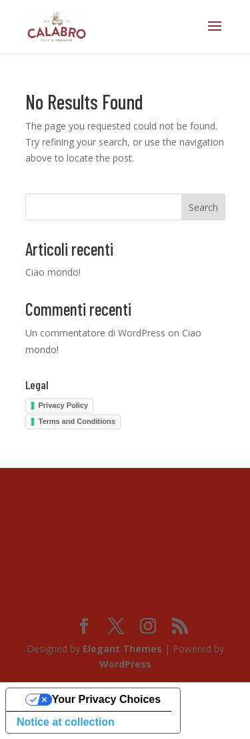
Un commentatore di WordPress (95, 332)
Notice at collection (66, 722)
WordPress (125, 664)
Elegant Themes (122, 648)
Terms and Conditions (77, 421)
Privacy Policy (64, 405)
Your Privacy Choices (106, 699)
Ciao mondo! (53, 272)
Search (203, 207)
